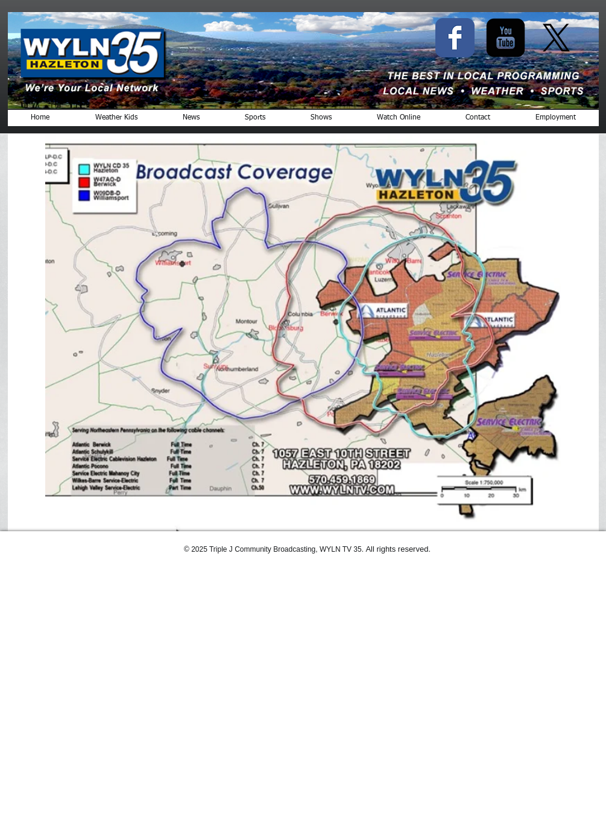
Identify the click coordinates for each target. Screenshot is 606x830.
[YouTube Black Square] (505, 37)
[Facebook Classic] (455, 37)
